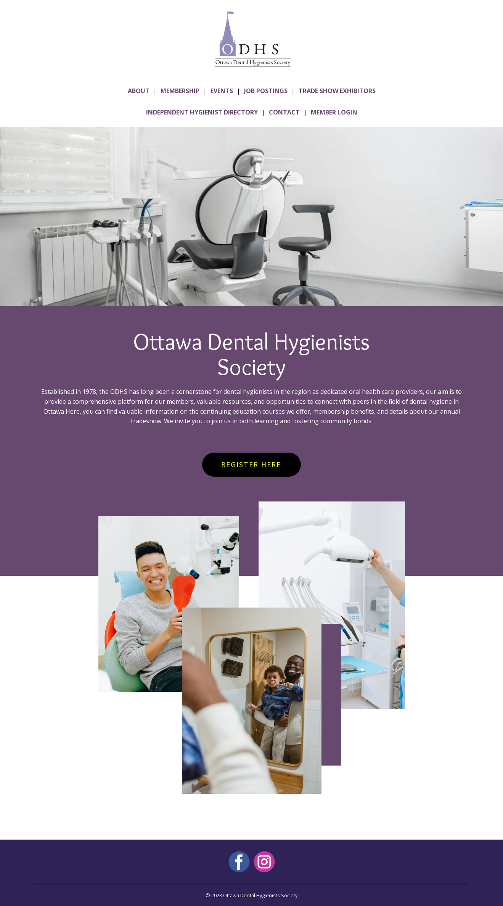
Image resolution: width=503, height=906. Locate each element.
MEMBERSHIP (180, 91)
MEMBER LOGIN (334, 112)
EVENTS (222, 91)
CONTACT (284, 112)
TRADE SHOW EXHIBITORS (337, 91)
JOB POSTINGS (266, 91)
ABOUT (138, 91)
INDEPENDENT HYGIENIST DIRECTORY (202, 112)
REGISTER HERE (251, 464)
